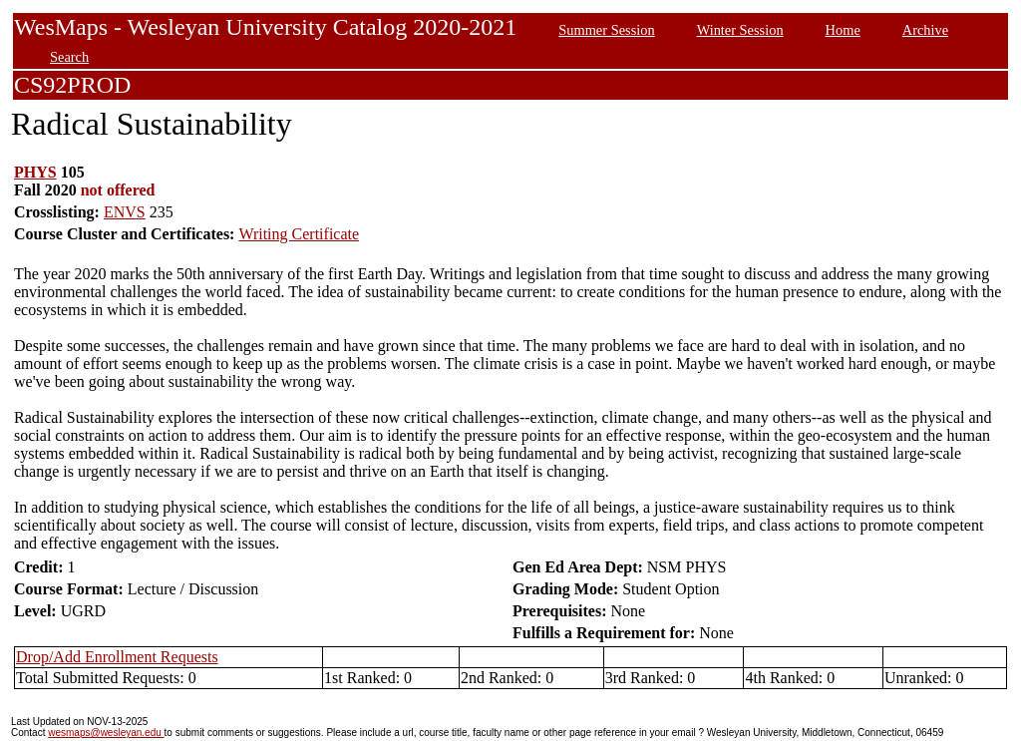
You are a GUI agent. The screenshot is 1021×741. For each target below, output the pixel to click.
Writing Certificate (298, 233)
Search (69, 57)
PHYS (35, 172)
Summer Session (606, 30)
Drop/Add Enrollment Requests (117, 656)
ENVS (125, 211)
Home (843, 30)
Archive (925, 30)
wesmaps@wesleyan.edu (106, 732)
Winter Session (740, 30)
